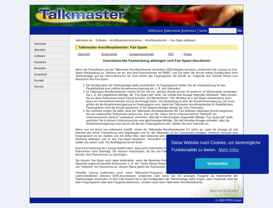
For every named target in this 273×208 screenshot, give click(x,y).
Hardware (40, 62)
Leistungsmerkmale (141, 54)
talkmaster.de (83, 40)
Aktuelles (40, 49)
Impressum (189, 30)
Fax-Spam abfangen (183, 40)
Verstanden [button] (217, 163)
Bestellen (40, 68)
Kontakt (39, 80)
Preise (188, 54)
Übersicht (84, 54)
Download (40, 74)
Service (39, 86)
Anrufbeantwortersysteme (126, 40)
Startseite (40, 43)
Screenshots (109, 54)
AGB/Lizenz (155, 30)
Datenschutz (172, 30)
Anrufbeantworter (156, 40)
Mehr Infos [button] (229, 150)
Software (39, 56)
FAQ (171, 54)
